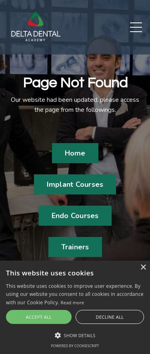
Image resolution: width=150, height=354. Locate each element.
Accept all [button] (39, 317)
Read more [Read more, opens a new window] (72, 302)
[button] (75, 335)
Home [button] (75, 153)
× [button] (143, 268)
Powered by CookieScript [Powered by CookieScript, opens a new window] (75, 345)
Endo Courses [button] (75, 215)
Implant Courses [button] (75, 184)
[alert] (75, 307)
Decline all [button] (110, 317)
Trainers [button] (75, 247)
